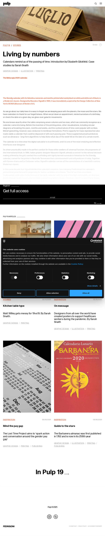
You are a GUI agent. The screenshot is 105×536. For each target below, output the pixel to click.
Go (97, 203)
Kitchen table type (13, 305)
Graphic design (10, 323)
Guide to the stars (64, 426)
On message (61, 305)
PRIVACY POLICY (82, 526)
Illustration (78, 329)
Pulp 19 (6, 45)
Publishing (37, 446)
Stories (17, 45)
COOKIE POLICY (73, 526)
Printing (25, 323)
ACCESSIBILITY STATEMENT (95, 526)
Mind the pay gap (13, 426)
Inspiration (60, 299)
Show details (92, 286)
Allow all (85, 293)
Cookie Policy (77, 264)
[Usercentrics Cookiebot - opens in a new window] (92, 241)
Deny (19, 293)
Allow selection (52, 293)
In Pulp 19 (52, 472)
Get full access (16, 191)
